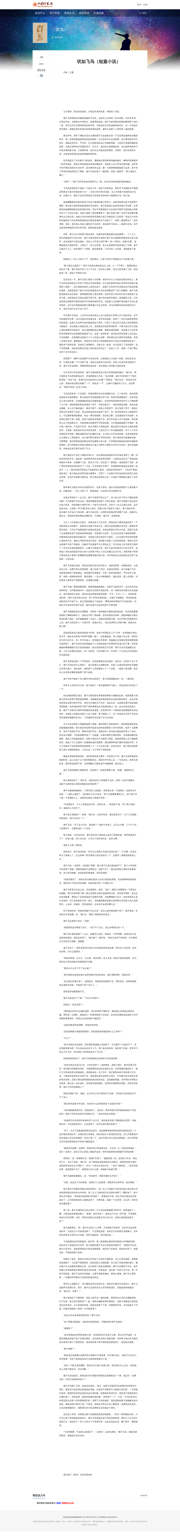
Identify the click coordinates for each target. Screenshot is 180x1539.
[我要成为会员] (68, 1511)
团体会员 (69, 13)
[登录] (139, 4)
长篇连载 (99, 13)
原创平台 (40, 13)
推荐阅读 (84, 13)
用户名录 (55, 13)
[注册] (145, 4)
